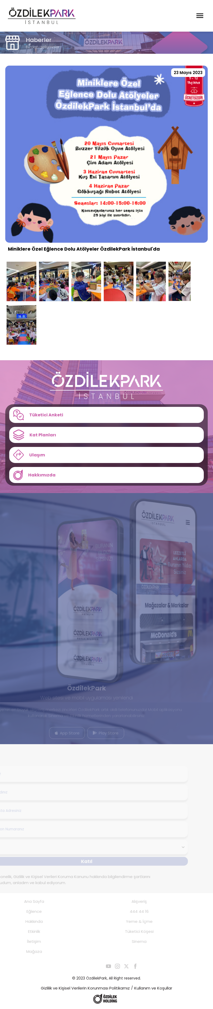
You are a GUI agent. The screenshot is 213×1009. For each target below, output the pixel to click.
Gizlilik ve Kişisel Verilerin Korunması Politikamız (85, 988)
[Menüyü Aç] (200, 16)
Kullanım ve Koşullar (153, 988)
